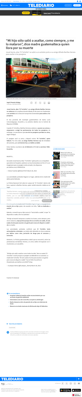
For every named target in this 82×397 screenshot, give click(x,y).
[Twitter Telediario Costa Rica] (66, 380)
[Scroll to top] (78, 376)
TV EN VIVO (68, 5)
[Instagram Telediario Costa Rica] (70, 380)
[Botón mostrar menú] (5, 5)
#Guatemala (10, 259)
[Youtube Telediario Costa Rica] (79, 380)
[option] (41, 79)
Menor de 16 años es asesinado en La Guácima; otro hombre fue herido (68, 154)
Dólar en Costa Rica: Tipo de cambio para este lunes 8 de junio (68, 173)
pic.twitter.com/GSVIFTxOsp (23, 259)
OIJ (20, 1)
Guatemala (12, 324)
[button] (31, 103)
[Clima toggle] (14, 5)
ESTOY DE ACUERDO (47, 199)
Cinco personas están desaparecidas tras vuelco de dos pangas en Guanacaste (68, 184)
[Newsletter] (80, 1)
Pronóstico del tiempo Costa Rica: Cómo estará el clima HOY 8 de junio (67, 163)
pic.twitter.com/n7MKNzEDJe (16, 166)
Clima (23, 1)
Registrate (77, 5)
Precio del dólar (29, 1)
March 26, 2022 (32, 169)
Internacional (41, 9)
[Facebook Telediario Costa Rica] (62, 380)
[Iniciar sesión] (77, 1)
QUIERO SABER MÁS (35, 199)
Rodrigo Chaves (36, 1)
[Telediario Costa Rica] (41, 5)
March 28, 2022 (36, 263)
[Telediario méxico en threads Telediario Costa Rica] (74, 380)
